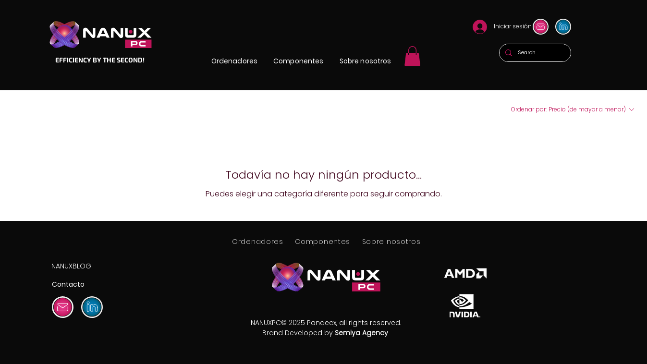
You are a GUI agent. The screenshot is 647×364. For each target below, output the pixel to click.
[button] (234, 61)
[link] (412, 56)
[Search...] (534, 52)
